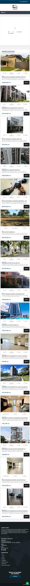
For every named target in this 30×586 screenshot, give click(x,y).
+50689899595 (24, 1)
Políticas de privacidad (6, 565)
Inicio (3, 554)
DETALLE (26, 82)
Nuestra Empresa (5, 562)
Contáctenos (4, 563)
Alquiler (3, 557)
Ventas (3, 555)
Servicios (3, 558)
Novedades (4, 560)
